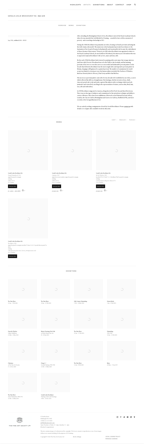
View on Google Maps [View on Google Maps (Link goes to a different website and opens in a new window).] (134, 417)
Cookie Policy (115, 436)
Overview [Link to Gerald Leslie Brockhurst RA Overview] (62, 25)
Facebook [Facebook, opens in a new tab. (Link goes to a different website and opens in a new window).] (120, 417)
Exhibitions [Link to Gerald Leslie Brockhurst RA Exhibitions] (81, 25)
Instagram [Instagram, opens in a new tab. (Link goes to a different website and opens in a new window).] (117, 417)
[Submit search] (135, 4)
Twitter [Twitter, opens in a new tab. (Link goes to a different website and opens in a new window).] (124, 417)
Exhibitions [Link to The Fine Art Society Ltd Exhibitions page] (98, 4)
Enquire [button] (12, 191)
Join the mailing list (127, 417)
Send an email (131, 417)
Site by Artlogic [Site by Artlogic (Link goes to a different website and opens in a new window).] (77, 436)
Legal (108, 436)
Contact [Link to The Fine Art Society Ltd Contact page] (120, 4)
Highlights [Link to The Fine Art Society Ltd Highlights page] (75, 4)
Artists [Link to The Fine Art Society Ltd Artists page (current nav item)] (87, 4)
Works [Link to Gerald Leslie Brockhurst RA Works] (71, 25)
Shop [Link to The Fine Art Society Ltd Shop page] (129, 4)
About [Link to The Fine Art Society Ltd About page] (110, 4)
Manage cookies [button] (112, 438)
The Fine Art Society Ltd (25, 5)
